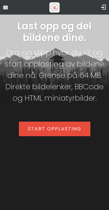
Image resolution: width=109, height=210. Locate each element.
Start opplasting (54, 128)
